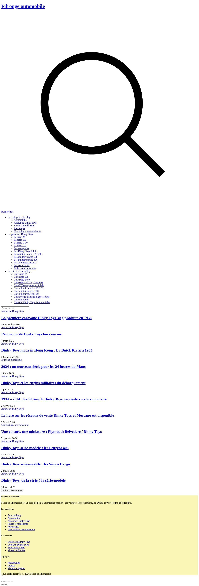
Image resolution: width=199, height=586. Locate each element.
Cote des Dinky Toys (18, 544)
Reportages (13, 526)
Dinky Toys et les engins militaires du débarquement (43, 383)
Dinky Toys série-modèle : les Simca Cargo (35, 464)
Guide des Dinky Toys (19, 541)
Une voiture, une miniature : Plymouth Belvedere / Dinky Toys (51, 431)
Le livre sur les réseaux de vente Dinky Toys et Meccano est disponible (57, 415)
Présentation (14, 562)
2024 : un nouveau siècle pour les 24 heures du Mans (43, 366)
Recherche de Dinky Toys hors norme (31, 334)
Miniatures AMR (16, 547)
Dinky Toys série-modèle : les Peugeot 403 (35, 448)
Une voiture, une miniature (14, 425)
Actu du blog (14, 515)
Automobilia (14, 518)
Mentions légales (16, 568)
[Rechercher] (99, 113)
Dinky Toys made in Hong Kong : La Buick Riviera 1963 (46, 350)
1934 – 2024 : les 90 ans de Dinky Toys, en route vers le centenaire (54, 399)
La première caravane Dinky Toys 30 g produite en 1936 (46, 318)
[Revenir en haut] (2, 577)
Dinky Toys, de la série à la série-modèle (33, 480)
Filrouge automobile (23, 6)
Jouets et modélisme (11, 359)
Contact (11, 565)
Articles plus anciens (12, 490)
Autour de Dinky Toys (12, 311)
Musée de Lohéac (16, 550)
